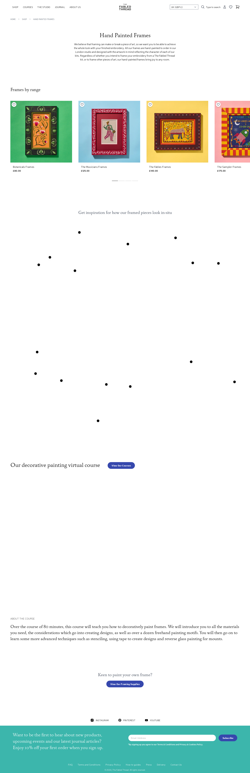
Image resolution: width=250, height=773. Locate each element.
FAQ (70, 764)
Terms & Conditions (166, 744)
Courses (28, 7)
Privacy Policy (113, 764)
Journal (60, 7)
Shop (15, 7)
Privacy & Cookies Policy (191, 744)
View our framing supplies (125, 684)
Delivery (161, 764)
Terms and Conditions (89, 764)
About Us (75, 7)
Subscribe (228, 737)
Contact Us (176, 764)
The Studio (43, 7)
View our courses (121, 465)
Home (13, 19)
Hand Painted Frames (43, 19)
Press (149, 764)
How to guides (133, 764)
